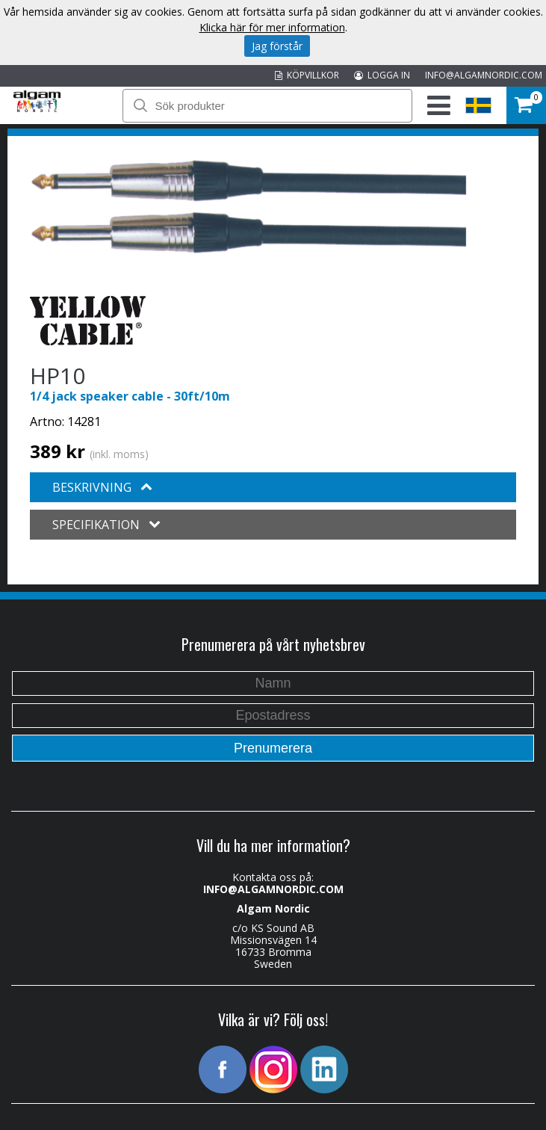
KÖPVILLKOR (307, 75)
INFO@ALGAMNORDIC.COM (483, 75)
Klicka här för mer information (272, 27)
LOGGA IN (382, 75)
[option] (249, 206)
